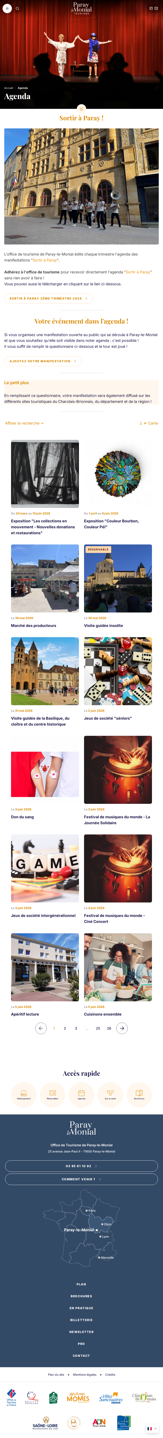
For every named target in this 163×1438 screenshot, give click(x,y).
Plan (81, 1284)
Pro (81, 1344)
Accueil (8, 88)
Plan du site (56, 1374)
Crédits (110, 1374)
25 (98, 1028)
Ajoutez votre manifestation (43, 361)
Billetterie (81, 1320)
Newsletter (81, 1332)
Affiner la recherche (24, 423)
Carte (151, 423)
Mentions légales (84, 1374)
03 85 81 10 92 (81, 1166)
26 (109, 1028)
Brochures (81, 1296)
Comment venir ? (81, 1179)
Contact (81, 1355)
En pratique (82, 1308)
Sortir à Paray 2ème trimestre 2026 (49, 298)
